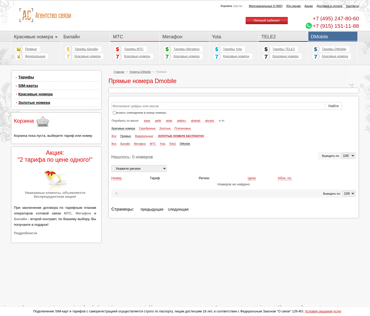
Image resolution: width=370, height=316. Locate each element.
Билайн (71, 36)
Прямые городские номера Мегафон (140, 121)
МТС (118, 36)
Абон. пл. (285, 214)
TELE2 (268, 36)
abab (169, 157)
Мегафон (172, 36)
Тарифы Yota (232, 49)
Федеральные (35, 56)
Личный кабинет (267, 20)
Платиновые (182, 164)
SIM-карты (28, 85)
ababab (195, 157)
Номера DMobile (140, 71)
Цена (252, 214)
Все (114, 172)
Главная (119, 71)
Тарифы (26, 77)
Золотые (165, 164)
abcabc (209, 157)
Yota (216, 36)
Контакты (352, 5)
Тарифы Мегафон (186, 49)
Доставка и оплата (329, 5)
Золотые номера (34, 102)
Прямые (31, 49)
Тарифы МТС (133, 49)
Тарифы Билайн (86, 49)
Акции (308, 5)
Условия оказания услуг (323, 311)
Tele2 (172, 180)
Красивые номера (36, 36)
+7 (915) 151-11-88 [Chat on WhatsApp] (336, 26)
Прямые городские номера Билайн (139, 106)
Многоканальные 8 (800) (266, 5)
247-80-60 (336, 18)
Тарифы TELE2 (283, 49)
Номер (116, 214)
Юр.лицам (293, 5)
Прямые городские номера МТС (137, 114)
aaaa (147, 157)
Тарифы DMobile (334, 49)
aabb (158, 157)
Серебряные (147, 164)
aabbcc (181, 157)
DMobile (319, 36)
